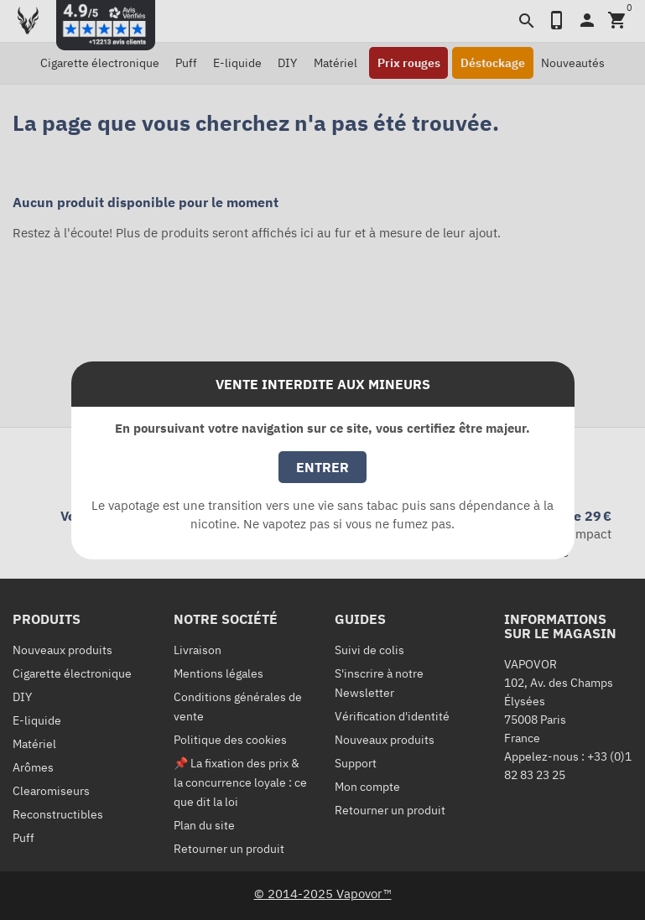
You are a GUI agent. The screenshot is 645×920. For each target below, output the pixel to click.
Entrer (322, 467)
